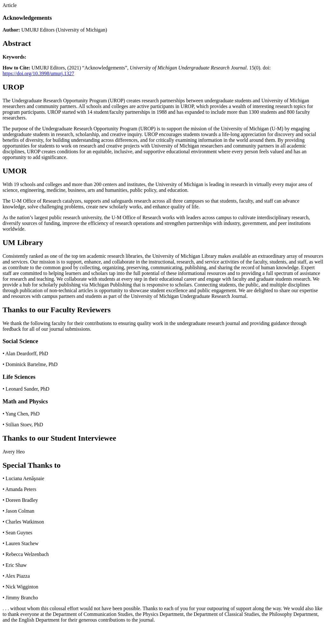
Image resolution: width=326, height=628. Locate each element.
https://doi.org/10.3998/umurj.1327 (38, 73)
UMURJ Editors (37, 29)
